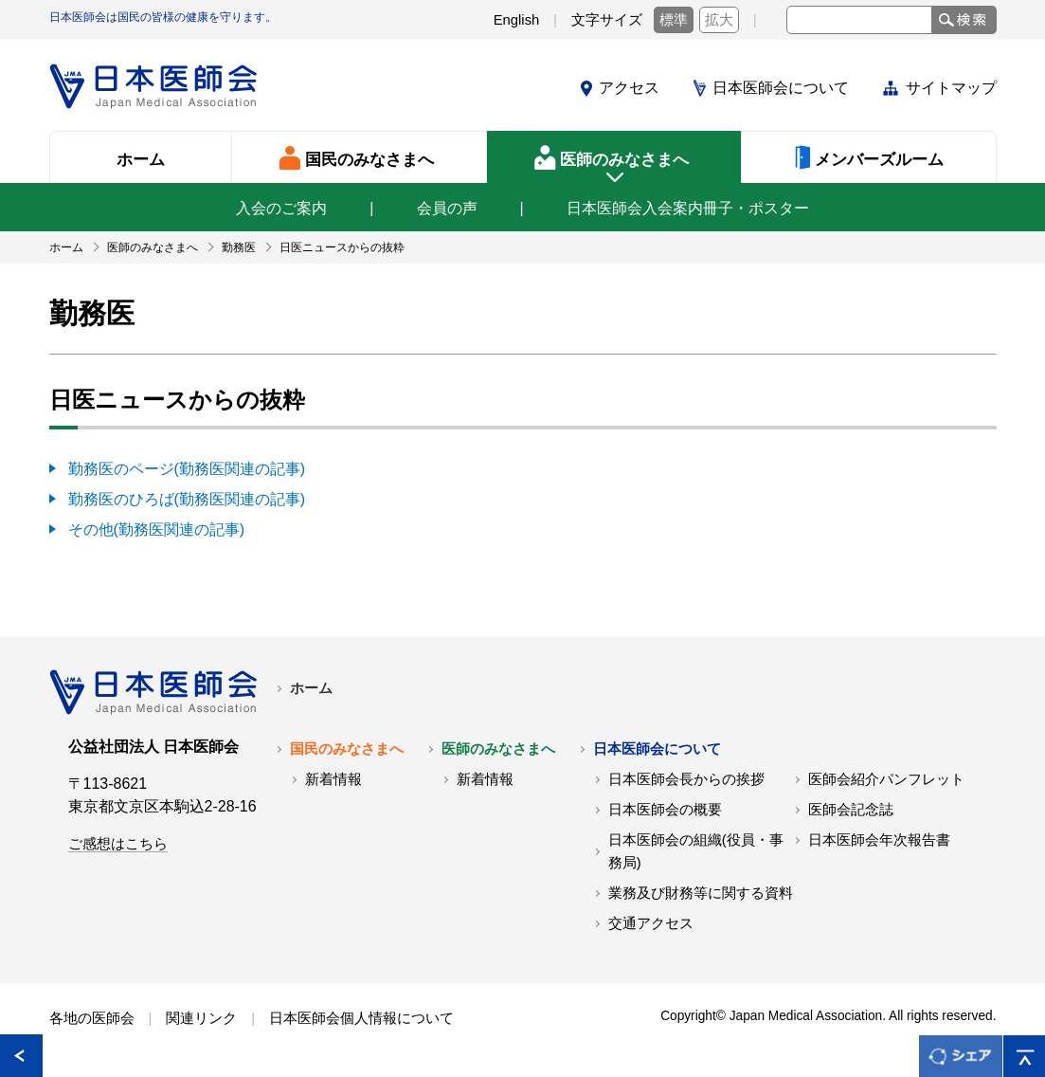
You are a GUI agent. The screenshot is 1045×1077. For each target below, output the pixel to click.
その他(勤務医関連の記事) (156, 529)
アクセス (629, 88)
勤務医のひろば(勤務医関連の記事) (187, 499)
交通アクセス (651, 923)
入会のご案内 (281, 208)
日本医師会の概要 (665, 809)
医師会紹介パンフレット (886, 779)
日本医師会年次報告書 (879, 840)
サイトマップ (951, 88)
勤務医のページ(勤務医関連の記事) (187, 469)
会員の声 (447, 208)
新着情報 (333, 779)
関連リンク (201, 1018)
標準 (673, 19)
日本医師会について (780, 88)
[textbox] (859, 20)
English (517, 19)
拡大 (719, 19)
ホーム (311, 688)
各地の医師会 (92, 1018)
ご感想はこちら (118, 843)
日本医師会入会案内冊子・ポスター (688, 208)
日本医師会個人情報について (361, 1018)
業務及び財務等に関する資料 (700, 893)
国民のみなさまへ (347, 749)
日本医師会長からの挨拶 (686, 779)
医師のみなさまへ (498, 749)
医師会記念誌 (850, 809)
